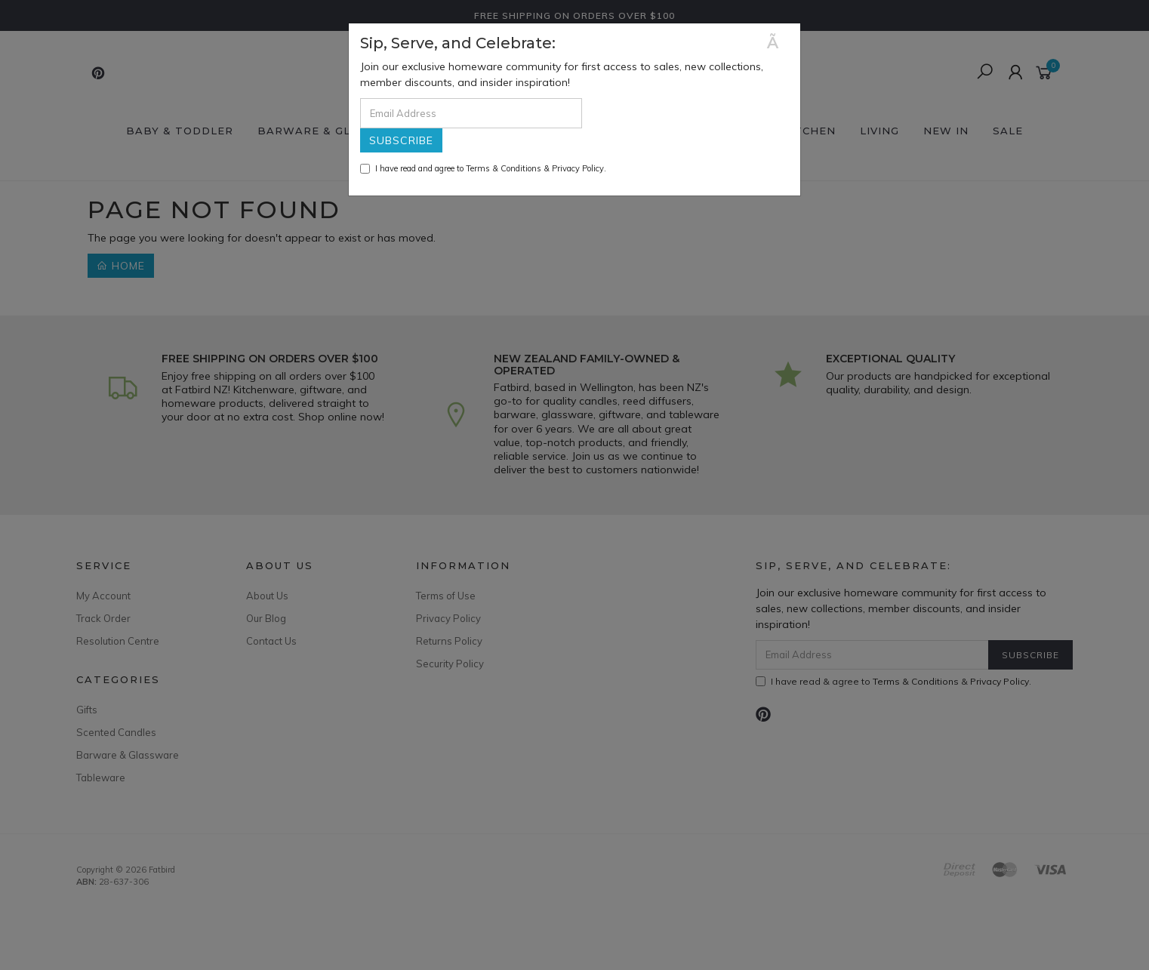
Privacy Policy (578, 168)
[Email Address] (471, 113)
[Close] (778, 43)
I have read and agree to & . (483, 168)
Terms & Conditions (503, 168)
